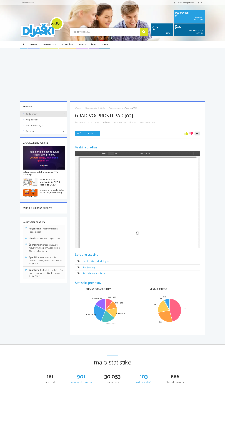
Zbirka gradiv (30, 114)
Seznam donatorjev (33, 125)
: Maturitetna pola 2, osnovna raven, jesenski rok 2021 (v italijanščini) (43, 260)
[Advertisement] (112, 75)
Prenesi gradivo (86, 133)
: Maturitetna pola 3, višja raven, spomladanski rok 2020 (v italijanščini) (42, 273)
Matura (82, 44)
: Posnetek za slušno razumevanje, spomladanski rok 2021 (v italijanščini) (43, 248)
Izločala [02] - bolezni (94, 273)
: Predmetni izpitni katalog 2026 (42, 230)
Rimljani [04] (89, 267)
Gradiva (33, 44)
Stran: (104, 153)
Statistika (44, 131)
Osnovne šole (49, 44)
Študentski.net (28, 3)
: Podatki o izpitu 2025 (43, 238)
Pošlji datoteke (30, 120)
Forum (105, 44)
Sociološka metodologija (96, 261)
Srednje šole (67, 44)
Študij (93, 44)
